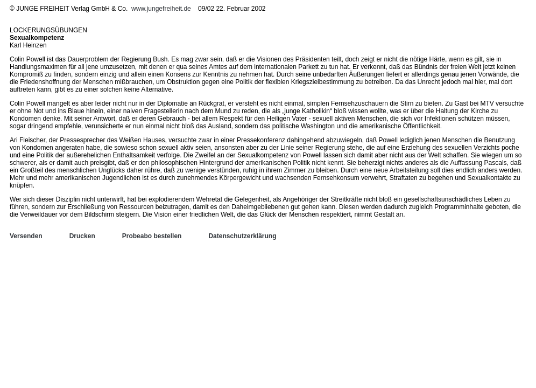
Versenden (26, 236)
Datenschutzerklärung (242, 236)
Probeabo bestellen (152, 236)
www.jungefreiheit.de (161, 8)
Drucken (82, 236)
